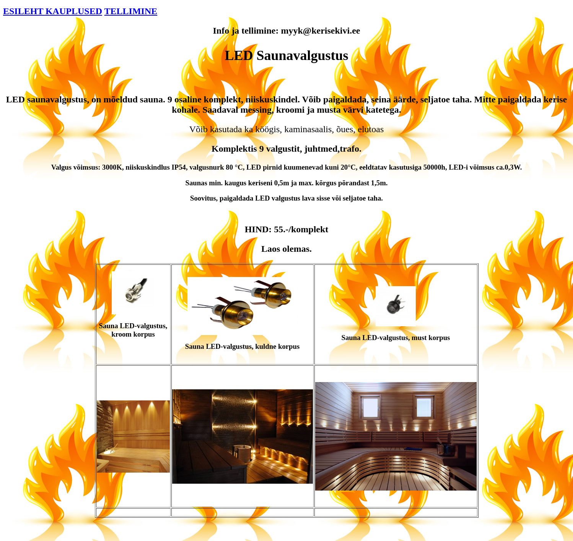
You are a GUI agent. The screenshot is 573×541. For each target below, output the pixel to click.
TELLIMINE (131, 11)
